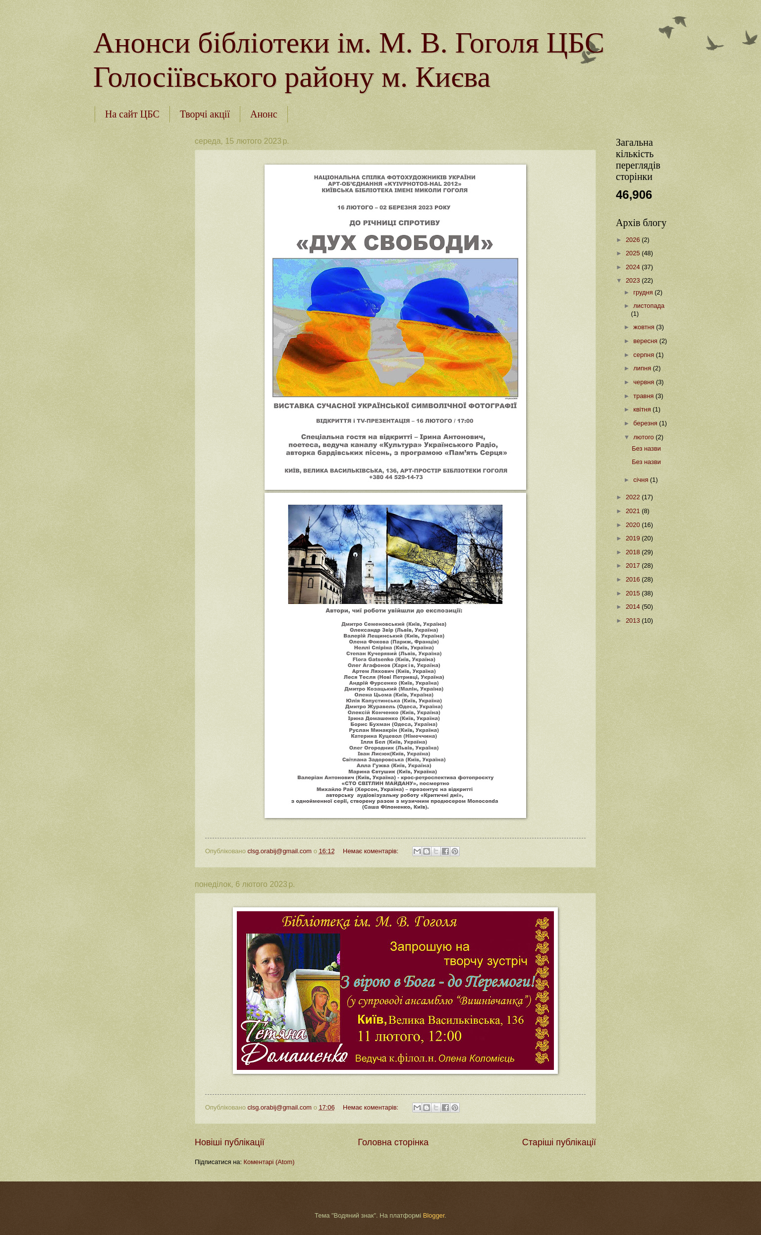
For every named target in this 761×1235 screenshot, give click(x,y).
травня (644, 396)
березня (646, 423)
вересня (646, 341)
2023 (634, 280)
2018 (634, 552)
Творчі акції (205, 114)
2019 (634, 538)
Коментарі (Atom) (269, 1162)
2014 (634, 606)
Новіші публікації (230, 1142)
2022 (634, 497)
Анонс (263, 114)
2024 (634, 267)
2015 (634, 593)
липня (642, 368)
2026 (634, 239)
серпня (644, 354)
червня (644, 382)
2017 (634, 565)
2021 (634, 511)
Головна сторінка (393, 1142)
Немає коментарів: (371, 851)
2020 (634, 525)
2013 (634, 620)
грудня (643, 292)
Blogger (434, 1215)
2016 (634, 579)
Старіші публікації (559, 1142)
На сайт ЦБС (132, 114)
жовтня (644, 327)
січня (641, 479)
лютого (644, 437)
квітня (642, 409)
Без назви (646, 448)
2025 (634, 253)
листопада (648, 305)
